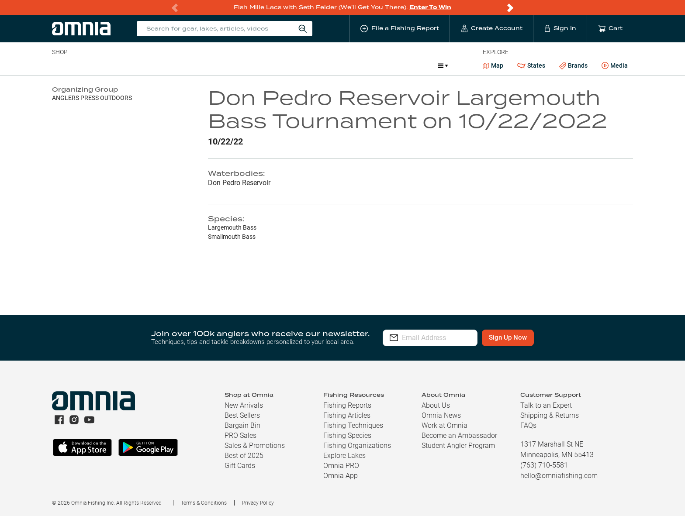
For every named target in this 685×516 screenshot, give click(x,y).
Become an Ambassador (459, 435)
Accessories (220, 65)
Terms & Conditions (204, 503)
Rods (114, 65)
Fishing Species (347, 435)
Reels (142, 65)
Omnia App (340, 475)
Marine (260, 65)
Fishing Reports (347, 405)
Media (615, 66)
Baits (59, 65)
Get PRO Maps (304, 65)
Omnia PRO (341, 465)
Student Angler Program (458, 445)
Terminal (176, 65)
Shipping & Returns (549, 415)
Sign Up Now (538, 337)
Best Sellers (242, 415)
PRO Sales (240, 435)
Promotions (407, 66)
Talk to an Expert (546, 405)
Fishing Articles (346, 415)
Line (86, 65)
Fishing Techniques (353, 425)
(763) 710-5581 (544, 465)
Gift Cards (240, 465)
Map (493, 65)
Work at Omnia (444, 425)
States (531, 66)
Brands (573, 65)
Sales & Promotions (255, 445)
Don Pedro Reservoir (239, 183)
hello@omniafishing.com (559, 475)
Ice (343, 65)
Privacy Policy (258, 503)
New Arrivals (244, 405)
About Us (436, 405)
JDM (367, 65)
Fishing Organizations (357, 445)
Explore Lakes (344, 455)
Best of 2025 (244, 455)
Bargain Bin (242, 425)
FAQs (528, 425)
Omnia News (441, 415)
